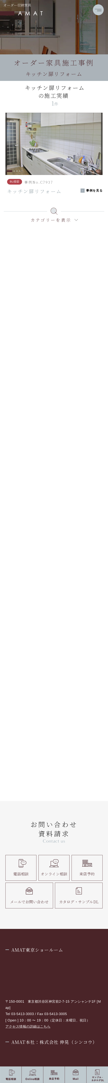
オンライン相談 (54, 868)
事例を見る (94, 190)
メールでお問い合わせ (29, 895)
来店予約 (87, 868)
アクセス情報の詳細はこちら (27, 1026)
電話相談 (21, 868)
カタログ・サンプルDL (79, 895)
